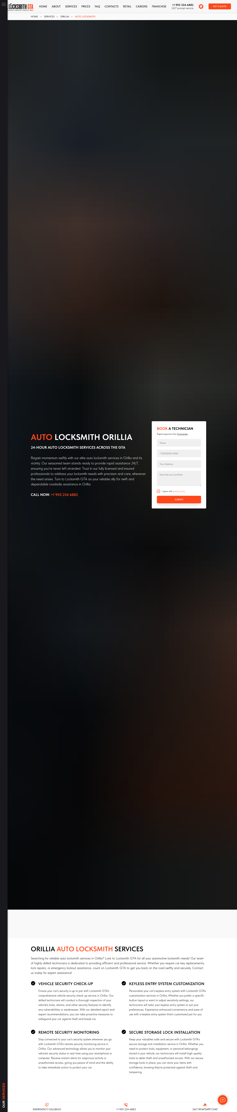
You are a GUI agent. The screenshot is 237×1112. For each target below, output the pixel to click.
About (56, 6)
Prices (85, 6)
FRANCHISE (159, 6)
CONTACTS (111, 6)
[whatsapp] (201, 6)
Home (43, 6)
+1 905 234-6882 (182, 4)
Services (71, 6)
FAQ (97, 6)
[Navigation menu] (4, 4)
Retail (127, 6)
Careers (141, 6)
